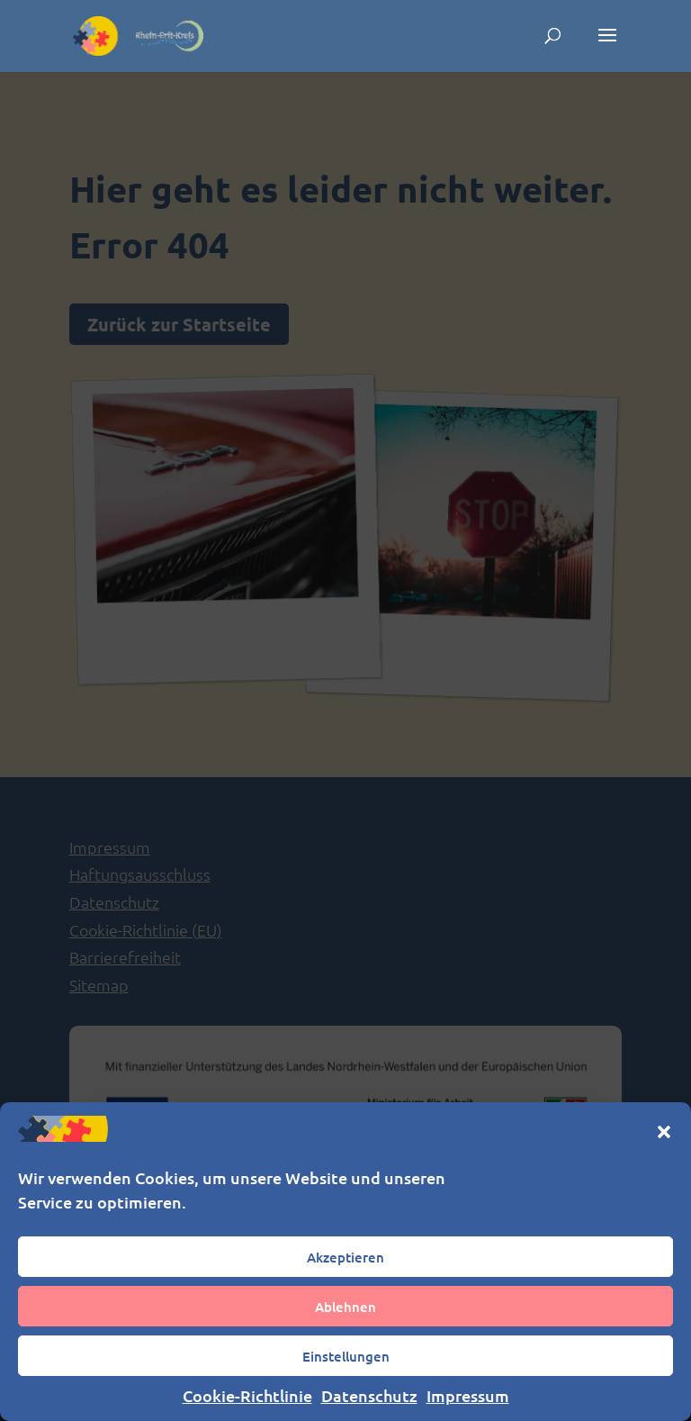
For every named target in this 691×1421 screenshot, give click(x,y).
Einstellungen (346, 1356)
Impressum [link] (467, 1395)
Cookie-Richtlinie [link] (247, 1395)
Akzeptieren (345, 1257)
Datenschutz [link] (369, 1395)
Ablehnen (345, 1307)
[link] (138, 34)
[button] (664, 1132)
